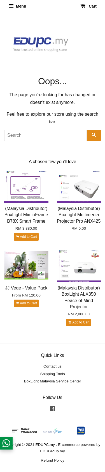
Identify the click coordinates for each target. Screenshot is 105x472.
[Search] (45, 135)
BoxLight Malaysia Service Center (52, 381)
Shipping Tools (52, 374)
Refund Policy (52, 460)
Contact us (52, 366)
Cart (88, 6)
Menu (17, 6)
